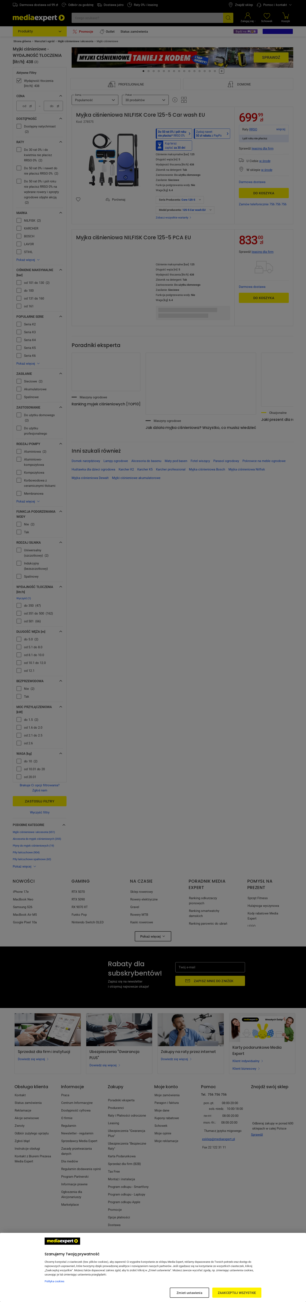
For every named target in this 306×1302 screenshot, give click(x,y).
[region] (153, 1267)
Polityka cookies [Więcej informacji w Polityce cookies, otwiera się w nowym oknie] (54, 1281)
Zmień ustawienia (189, 1293)
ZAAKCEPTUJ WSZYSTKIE (237, 1293)
